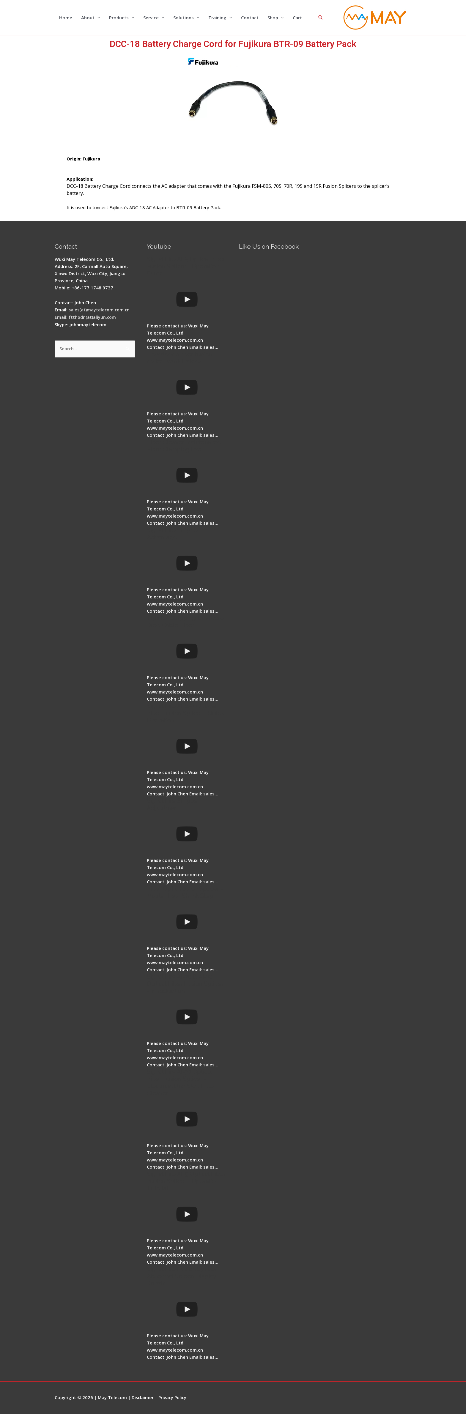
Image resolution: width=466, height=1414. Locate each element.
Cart (297, 18)
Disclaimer (143, 1398)
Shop (272, 18)
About (88, 18)
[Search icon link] (321, 18)
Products (119, 18)
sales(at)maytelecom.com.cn (100, 310)
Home (65, 18)
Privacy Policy (174, 1398)
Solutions (183, 18)
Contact (250, 18)
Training (217, 18)
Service (151, 18)
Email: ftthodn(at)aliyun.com (86, 317)
